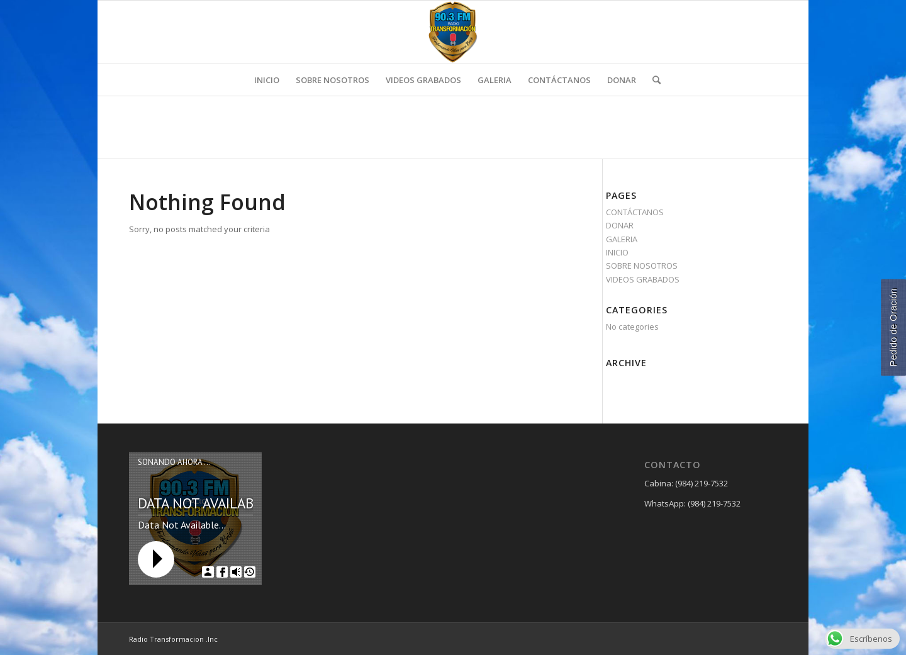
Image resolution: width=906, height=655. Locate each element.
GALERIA (621, 239)
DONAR (620, 225)
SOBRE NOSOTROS (642, 265)
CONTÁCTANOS (635, 212)
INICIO (617, 252)
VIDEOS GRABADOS (643, 279)
